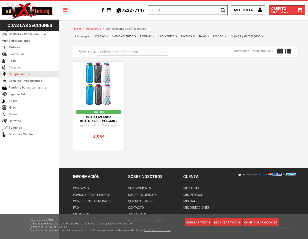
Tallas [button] (204, 36)
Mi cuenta (191, 188)
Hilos (12, 107)
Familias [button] (147, 36)
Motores (14, 47)
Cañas (13, 114)
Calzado (14, 67)
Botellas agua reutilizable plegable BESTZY (98, 119)
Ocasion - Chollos (21, 134)
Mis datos (191, 201)
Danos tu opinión (142, 195)
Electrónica (17, 54)
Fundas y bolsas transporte (27, 87)
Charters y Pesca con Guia (27, 34)
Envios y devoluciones (91, 195)
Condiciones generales (92, 201)
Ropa (12, 61)
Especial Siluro (19, 94)
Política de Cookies (55, 227)
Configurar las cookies (157, 230)
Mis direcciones (196, 207)
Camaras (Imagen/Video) (26, 81)
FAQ (76, 207)
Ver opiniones (139, 188)
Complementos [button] (124, 36)
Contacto (81, 188)
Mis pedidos (193, 195)
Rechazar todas (227, 222)
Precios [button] (101, 36)
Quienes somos (140, 201)
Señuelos (15, 127)
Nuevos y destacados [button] (246, 36)
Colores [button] (188, 36)
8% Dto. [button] (219, 36)
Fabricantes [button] (167, 36)
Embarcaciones (19, 40)
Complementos (19, 74)
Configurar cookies (260, 222)
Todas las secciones (28, 25)
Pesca (13, 101)
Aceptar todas (198, 222)
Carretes (15, 121)
